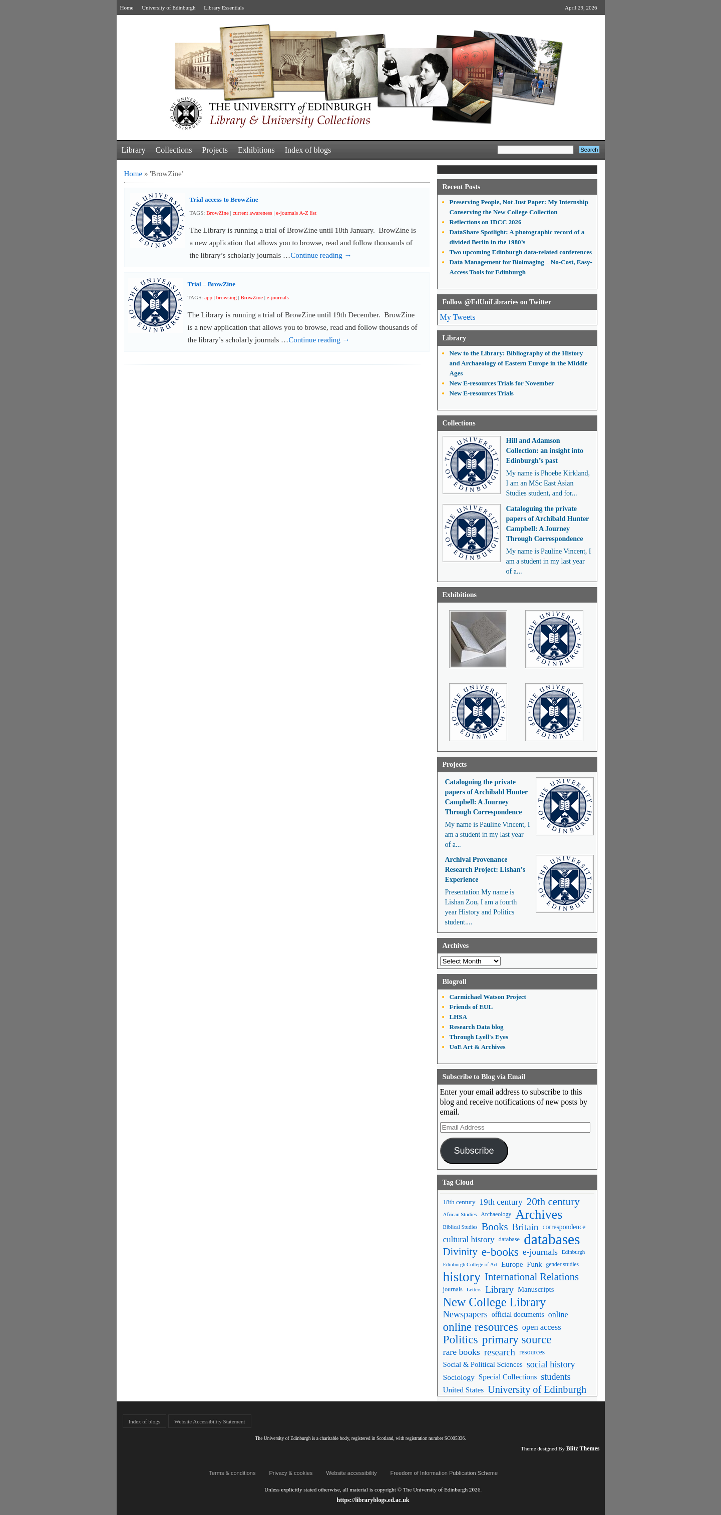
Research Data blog (477, 1027)
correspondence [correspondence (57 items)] (563, 1227)
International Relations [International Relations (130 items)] (532, 1276)
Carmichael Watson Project (488, 996)
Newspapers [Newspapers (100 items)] (465, 1314)
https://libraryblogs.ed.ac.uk (372, 1499)
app (208, 297)
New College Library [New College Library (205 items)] (494, 1302)
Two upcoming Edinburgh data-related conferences (521, 252)
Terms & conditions (232, 1473)
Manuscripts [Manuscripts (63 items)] (536, 1289)
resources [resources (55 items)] (532, 1352)
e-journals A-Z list (296, 213)
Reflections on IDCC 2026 (486, 222)
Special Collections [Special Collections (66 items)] (508, 1377)
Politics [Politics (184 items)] (460, 1339)
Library (134, 150)
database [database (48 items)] (509, 1239)
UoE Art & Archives (478, 1047)
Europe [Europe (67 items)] (512, 1264)
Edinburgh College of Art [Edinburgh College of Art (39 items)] (470, 1264)
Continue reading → (320, 255)
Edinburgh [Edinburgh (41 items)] (573, 1252)
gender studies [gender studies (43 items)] (562, 1264)
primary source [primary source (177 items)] (517, 1339)
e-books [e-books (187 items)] (500, 1252)
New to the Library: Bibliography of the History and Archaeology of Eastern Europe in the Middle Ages (519, 363)
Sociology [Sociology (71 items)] (459, 1377)
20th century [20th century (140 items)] (553, 1202)
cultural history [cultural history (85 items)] (469, 1239)
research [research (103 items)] (499, 1352)
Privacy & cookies (290, 1473)
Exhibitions (256, 150)
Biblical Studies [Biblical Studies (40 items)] (460, 1227)
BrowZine (217, 213)
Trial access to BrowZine (224, 199)
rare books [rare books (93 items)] (461, 1352)
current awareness (252, 213)
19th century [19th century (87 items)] (501, 1202)
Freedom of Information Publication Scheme (444, 1473)
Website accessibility (351, 1473)
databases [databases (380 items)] (552, 1239)
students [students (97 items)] (555, 1377)
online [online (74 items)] (558, 1314)
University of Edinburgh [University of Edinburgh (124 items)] (537, 1389)
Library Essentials (224, 8)
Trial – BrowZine (212, 284)
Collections (173, 150)
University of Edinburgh (168, 8)
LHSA (458, 1017)
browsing (226, 297)
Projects (215, 150)
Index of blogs (308, 150)
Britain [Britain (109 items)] (525, 1227)
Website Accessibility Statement (209, 1421)
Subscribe (474, 1151)
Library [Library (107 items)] (499, 1289)
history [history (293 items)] (462, 1277)
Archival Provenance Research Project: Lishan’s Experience (485, 869)
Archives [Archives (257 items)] (538, 1214)
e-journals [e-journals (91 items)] (540, 1252)
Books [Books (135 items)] (494, 1226)
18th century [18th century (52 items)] (459, 1202)
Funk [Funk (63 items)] (534, 1264)
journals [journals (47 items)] (453, 1289)
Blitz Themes (583, 1448)
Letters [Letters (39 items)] (474, 1289)
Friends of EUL (471, 1007)
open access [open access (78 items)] (541, 1327)
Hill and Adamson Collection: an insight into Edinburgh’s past (544, 450)
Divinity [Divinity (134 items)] (460, 1251)
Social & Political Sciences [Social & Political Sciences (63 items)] (483, 1364)
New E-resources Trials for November (502, 383)
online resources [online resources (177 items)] (480, 1327)
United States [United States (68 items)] (463, 1389)
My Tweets (458, 317)
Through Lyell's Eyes (479, 1037)
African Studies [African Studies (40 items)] (460, 1214)
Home (127, 8)
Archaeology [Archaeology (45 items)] (496, 1214)
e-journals (278, 297)
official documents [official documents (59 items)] (518, 1314)
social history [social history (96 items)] (551, 1364)
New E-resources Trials (482, 393)
